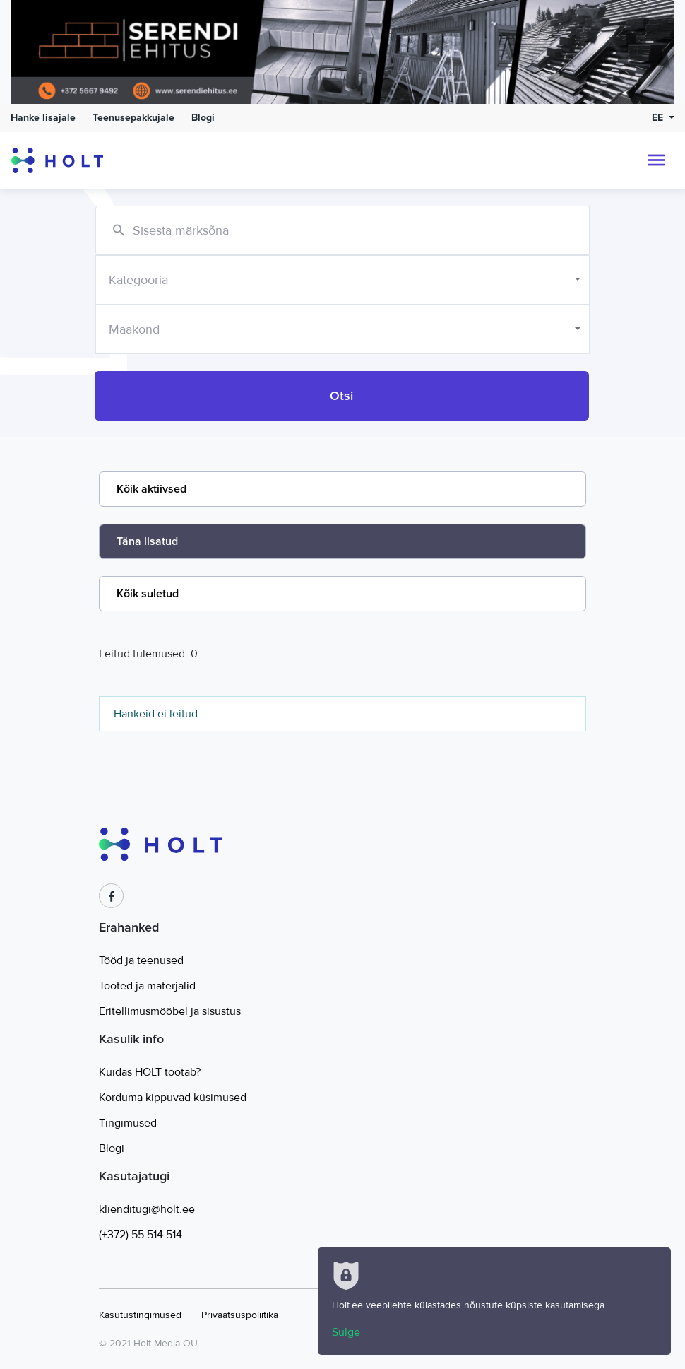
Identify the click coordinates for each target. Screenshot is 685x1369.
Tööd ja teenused (141, 960)
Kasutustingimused (140, 1315)
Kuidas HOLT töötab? (150, 1072)
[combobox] (342, 280)
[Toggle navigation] (657, 160)
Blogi (203, 118)
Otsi (341, 396)
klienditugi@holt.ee (147, 1209)
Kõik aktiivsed (151, 489)
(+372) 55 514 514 (140, 1235)
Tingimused (128, 1123)
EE (659, 118)
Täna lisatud (147, 541)
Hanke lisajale (43, 118)
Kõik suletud (148, 594)
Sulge (346, 1332)
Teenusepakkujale (133, 118)
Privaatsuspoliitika (239, 1315)
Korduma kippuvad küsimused (172, 1098)
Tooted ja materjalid (147, 986)
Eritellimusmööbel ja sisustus (170, 1011)
